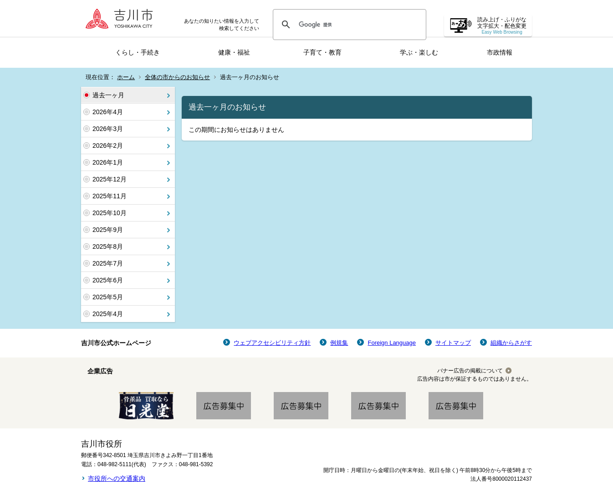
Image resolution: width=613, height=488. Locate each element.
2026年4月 (107, 112)
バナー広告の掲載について (470, 370)
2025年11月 (109, 196)
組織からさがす (511, 342)
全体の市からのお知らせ (177, 77)
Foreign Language (392, 342)
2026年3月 (107, 128)
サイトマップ (453, 342)
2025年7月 (107, 263)
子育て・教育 (322, 52)
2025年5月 (107, 297)
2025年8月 (107, 246)
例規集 (339, 342)
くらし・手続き (137, 52)
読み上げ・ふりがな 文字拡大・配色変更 (502, 25)
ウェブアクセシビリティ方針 (272, 342)
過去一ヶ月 (108, 95)
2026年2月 (107, 145)
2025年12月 (109, 179)
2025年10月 (109, 212)
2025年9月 (107, 229)
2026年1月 (107, 162)
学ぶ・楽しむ (419, 52)
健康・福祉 (234, 52)
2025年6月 (107, 280)
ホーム (126, 77)
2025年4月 (107, 313)
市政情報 (499, 52)
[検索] (348, 24)
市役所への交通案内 (116, 478)
